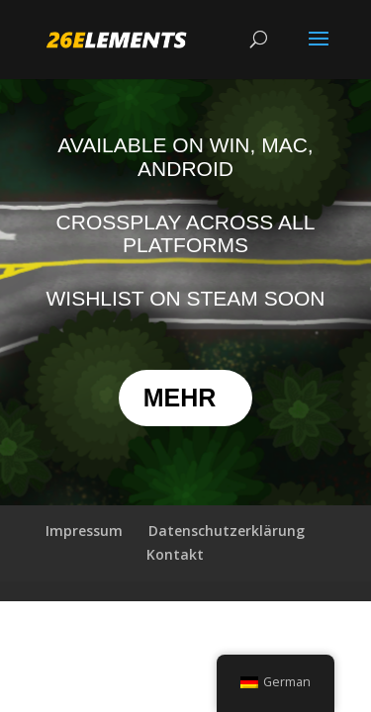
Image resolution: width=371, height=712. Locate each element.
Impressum (84, 530)
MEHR (180, 397)
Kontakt (175, 554)
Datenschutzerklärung (226, 530)
